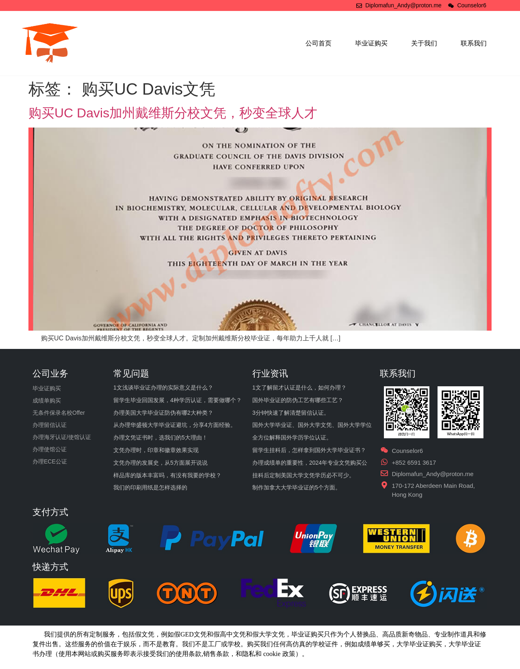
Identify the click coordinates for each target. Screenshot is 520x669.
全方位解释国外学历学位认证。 (292, 437)
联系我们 (474, 43)
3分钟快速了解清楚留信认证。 (290, 412)
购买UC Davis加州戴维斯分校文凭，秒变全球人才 (172, 113)
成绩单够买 (374, 644)
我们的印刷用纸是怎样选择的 (150, 487)
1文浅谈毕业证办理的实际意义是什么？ (163, 387)
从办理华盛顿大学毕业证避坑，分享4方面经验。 (174, 425)
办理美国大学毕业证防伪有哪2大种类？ (163, 412)
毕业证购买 (371, 43)
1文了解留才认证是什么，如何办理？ (299, 387)
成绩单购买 (46, 400)
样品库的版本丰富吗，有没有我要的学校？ (167, 475)
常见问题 (131, 373)
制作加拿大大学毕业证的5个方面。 (296, 487)
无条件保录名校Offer (58, 412)
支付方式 (50, 512)
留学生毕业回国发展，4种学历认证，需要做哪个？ (177, 400)
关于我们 (424, 43)
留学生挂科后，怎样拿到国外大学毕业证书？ (309, 450)
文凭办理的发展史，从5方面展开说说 (160, 462)
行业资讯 (270, 373)
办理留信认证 (49, 425)
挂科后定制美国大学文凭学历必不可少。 (303, 475)
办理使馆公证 (49, 449)
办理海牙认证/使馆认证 (61, 437)
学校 (318, 644)
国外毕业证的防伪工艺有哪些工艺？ (297, 400)
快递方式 (50, 567)
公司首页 (319, 43)
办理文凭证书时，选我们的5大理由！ (160, 437)
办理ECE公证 (49, 461)
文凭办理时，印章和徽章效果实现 (156, 450)
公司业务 (50, 373)
